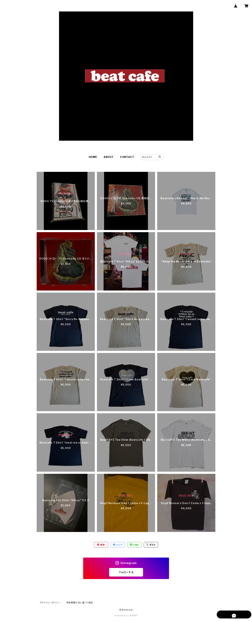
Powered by (126, 615)
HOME (93, 156)
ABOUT (109, 156)
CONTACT (127, 156)
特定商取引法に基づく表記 (79, 602)
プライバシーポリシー (50, 602)
